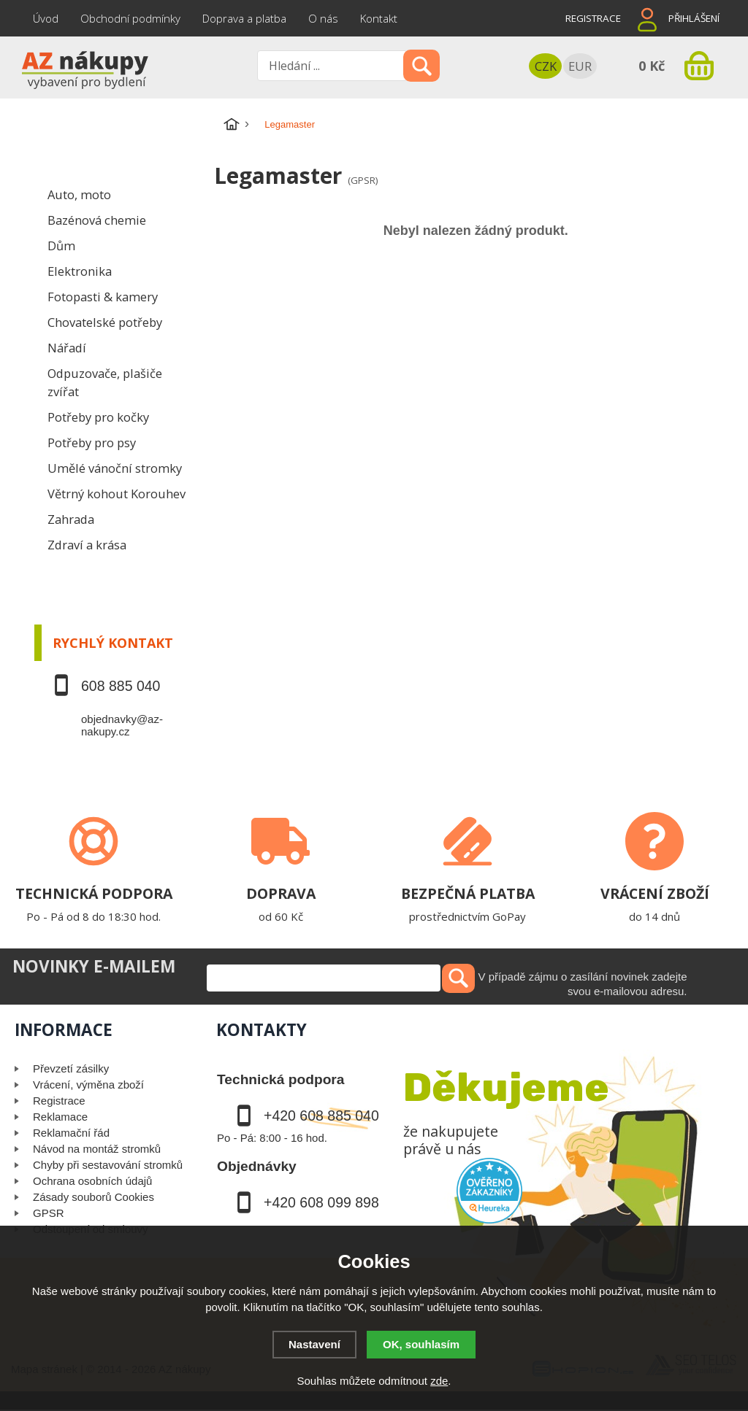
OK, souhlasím (421, 1344)
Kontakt (378, 18)
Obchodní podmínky (130, 18)
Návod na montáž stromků (97, 1149)
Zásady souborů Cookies (93, 1197)
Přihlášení (694, 18)
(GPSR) (363, 180)
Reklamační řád (71, 1132)
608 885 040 (120, 686)
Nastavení (314, 1344)
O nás (323, 18)
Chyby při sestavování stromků (108, 1165)
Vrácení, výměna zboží (88, 1084)
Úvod (45, 18)
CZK (546, 66)
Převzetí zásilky (71, 1068)
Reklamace (60, 1116)
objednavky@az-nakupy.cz (122, 725)
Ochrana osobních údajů (92, 1181)
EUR (580, 66)
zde (439, 1381)
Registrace (593, 18)
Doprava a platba (244, 18)
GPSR (48, 1213)
